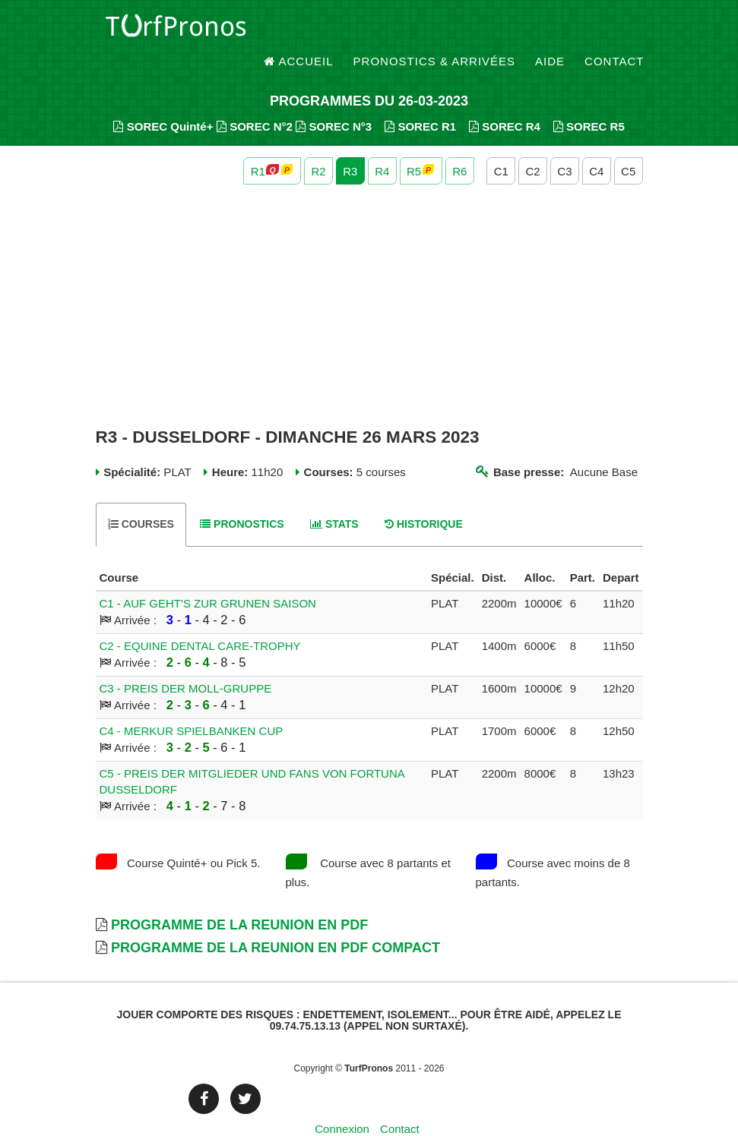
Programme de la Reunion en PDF (239, 898)
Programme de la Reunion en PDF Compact (275, 921)
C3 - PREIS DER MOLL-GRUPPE (186, 661)
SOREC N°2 (255, 99)
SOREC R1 (420, 99)
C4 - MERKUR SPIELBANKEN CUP (191, 703)
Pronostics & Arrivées (434, 30)
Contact (614, 30)
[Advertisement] (369, 279)
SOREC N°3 (334, 99)
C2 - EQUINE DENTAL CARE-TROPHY (200, 618)
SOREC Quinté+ (163, 99)
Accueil (299, 30)
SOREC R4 (504, 99)
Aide (550, 30)
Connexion (342, 1101)
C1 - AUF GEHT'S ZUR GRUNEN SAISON (208, 576)
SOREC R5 (589, 99)
